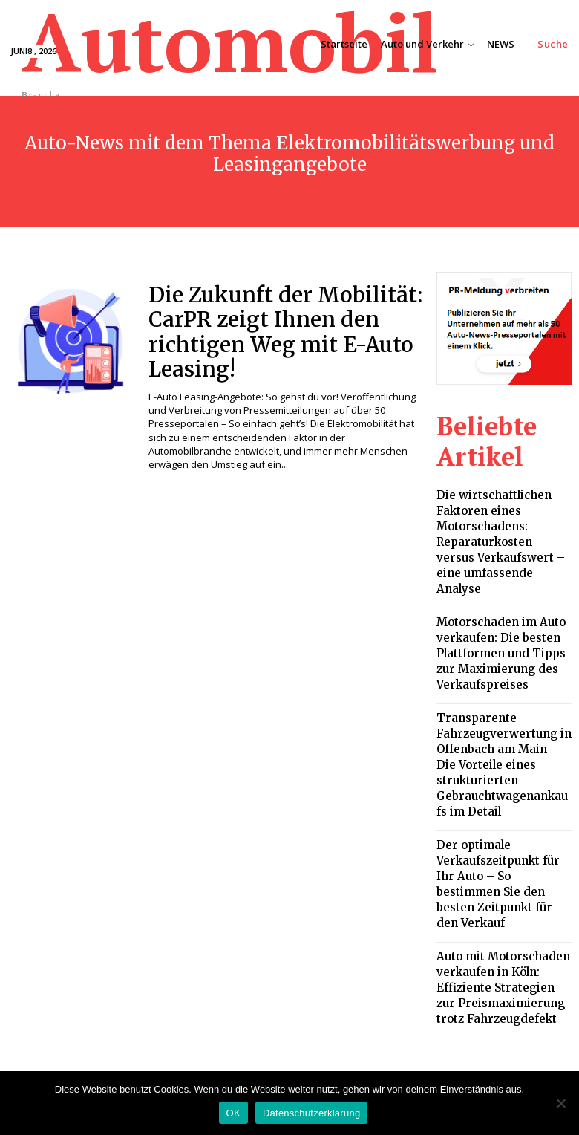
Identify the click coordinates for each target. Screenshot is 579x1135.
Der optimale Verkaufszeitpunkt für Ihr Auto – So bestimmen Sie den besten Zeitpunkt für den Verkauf (503, 765)
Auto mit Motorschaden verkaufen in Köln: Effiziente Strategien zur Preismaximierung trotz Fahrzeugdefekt (500, 845)
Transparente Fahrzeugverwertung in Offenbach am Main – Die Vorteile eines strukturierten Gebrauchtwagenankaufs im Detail (502, 678)
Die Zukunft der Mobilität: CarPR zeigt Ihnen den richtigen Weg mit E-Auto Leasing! (265, 325)
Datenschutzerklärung (311, 1113)
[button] (553, 44)
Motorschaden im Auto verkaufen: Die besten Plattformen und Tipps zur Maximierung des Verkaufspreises (497, 592)
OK (233, 1113)
